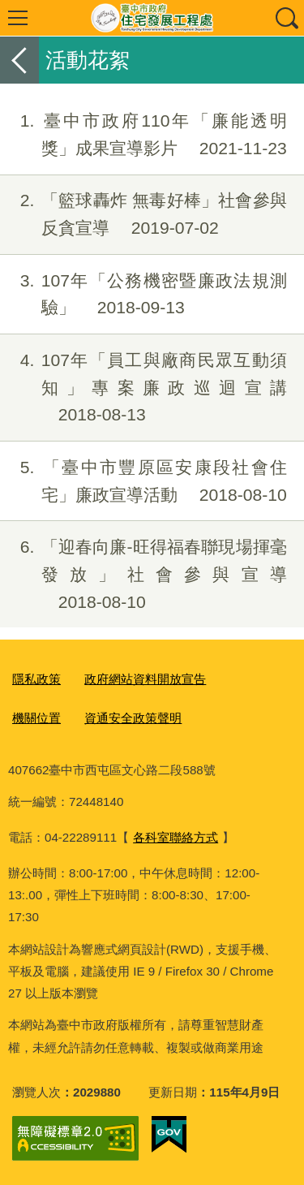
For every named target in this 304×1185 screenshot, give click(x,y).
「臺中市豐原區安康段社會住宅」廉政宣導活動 (143, 481)
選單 (18, 18)
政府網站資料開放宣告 (145, 679)
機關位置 (36, 718)
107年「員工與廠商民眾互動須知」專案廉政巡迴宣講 (143, 388)
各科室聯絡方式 (175, 837)
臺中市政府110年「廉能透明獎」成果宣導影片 (143, 134)
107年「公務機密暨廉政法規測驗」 (143, 294)
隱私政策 (36, 679)
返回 (19, 60)
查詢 (286, 18)
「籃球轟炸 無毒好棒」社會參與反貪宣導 (143, 214)
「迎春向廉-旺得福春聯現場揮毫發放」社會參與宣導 (143, 574)
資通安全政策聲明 (133, 718)
